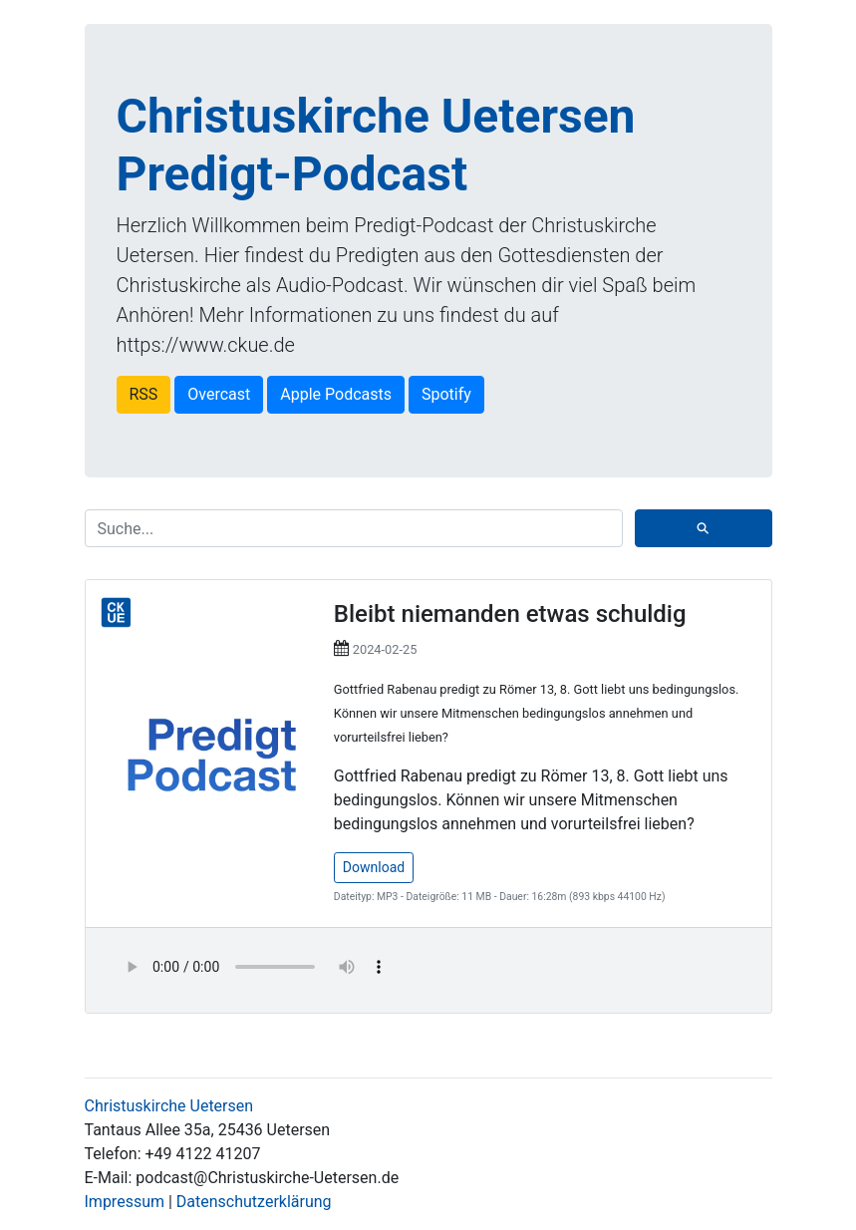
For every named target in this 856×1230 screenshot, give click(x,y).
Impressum (125, 1201)
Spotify (446, 394)
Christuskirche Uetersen (169, 1105)
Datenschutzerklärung (254, 1201)
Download (374, 867)
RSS (144, 394)
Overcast (218, 394)
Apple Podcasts (336, 394)
